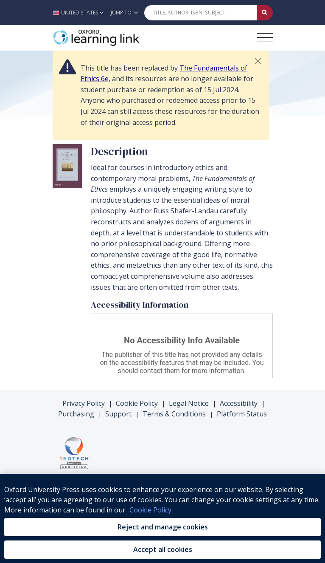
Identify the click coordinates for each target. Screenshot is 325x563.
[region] (162, 518)
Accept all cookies (162, 549)
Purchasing (76, 414)
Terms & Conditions (174, 414)
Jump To (124, 12)
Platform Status (242, 414)
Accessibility (239, 403)
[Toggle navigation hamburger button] (265, 38)
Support (118, 414)
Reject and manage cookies (163, 527)
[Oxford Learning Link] (116, 37)
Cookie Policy (137, 403)
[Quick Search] (200, 12)
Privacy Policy (83, 403)
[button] (80, 12)
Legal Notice (189, 403)
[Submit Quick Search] (265, 12)
